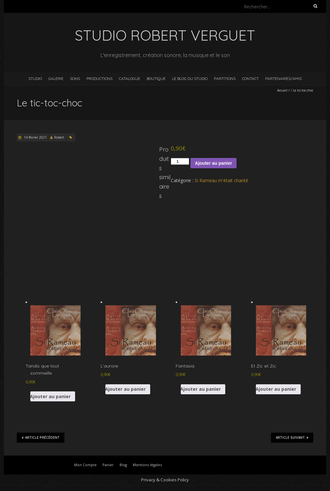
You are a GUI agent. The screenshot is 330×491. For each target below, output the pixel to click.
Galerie (55, 78)
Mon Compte (85, 464)
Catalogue (129, 78)
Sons (75, 78)
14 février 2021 (35, 137)
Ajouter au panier (213, 163)
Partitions (225, 78)
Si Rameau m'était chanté (221, 180)
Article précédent (41, 437)
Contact (250, 78)
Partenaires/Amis (283, 78)
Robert (59, 137)
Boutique (156, 78)
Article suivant (292, 437)
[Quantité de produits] (180, 161)
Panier (108, 464)
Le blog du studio (190, 78)
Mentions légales (147, 464)
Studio (35, 78)
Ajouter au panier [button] (50, 396)
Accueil (282, 90)
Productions (99, 78)
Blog (123, 464)
